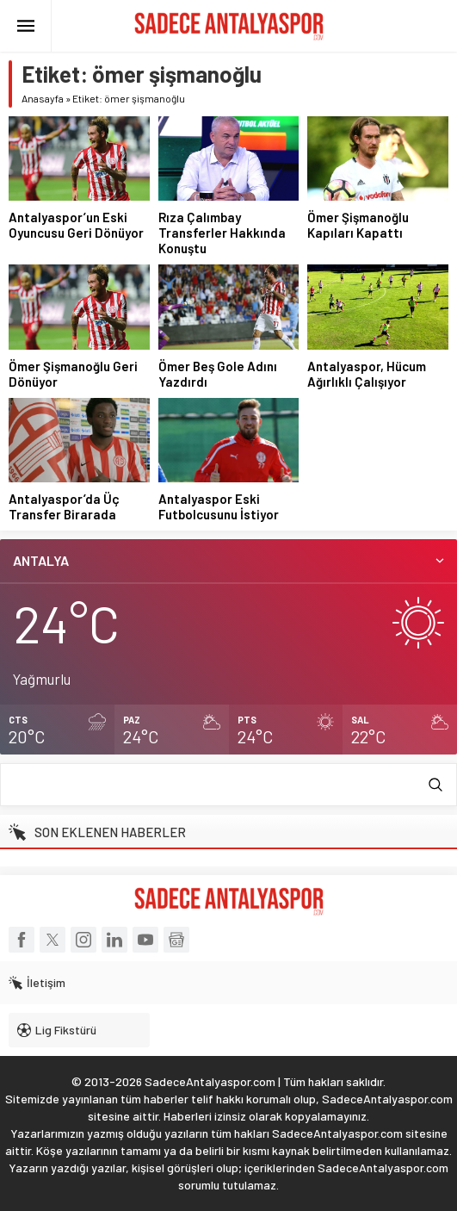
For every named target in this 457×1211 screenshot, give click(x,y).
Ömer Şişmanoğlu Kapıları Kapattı (358, 224)
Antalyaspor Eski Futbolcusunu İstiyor (218, 506)
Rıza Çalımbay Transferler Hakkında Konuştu (222, 232)
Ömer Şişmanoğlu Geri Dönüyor (73, 373)
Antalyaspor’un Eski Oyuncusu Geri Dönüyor (76, 224)
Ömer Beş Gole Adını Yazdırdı (217, 373)
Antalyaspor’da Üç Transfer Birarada (64, 506)
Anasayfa (43, 98)
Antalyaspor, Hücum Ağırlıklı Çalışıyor (366, 373)
